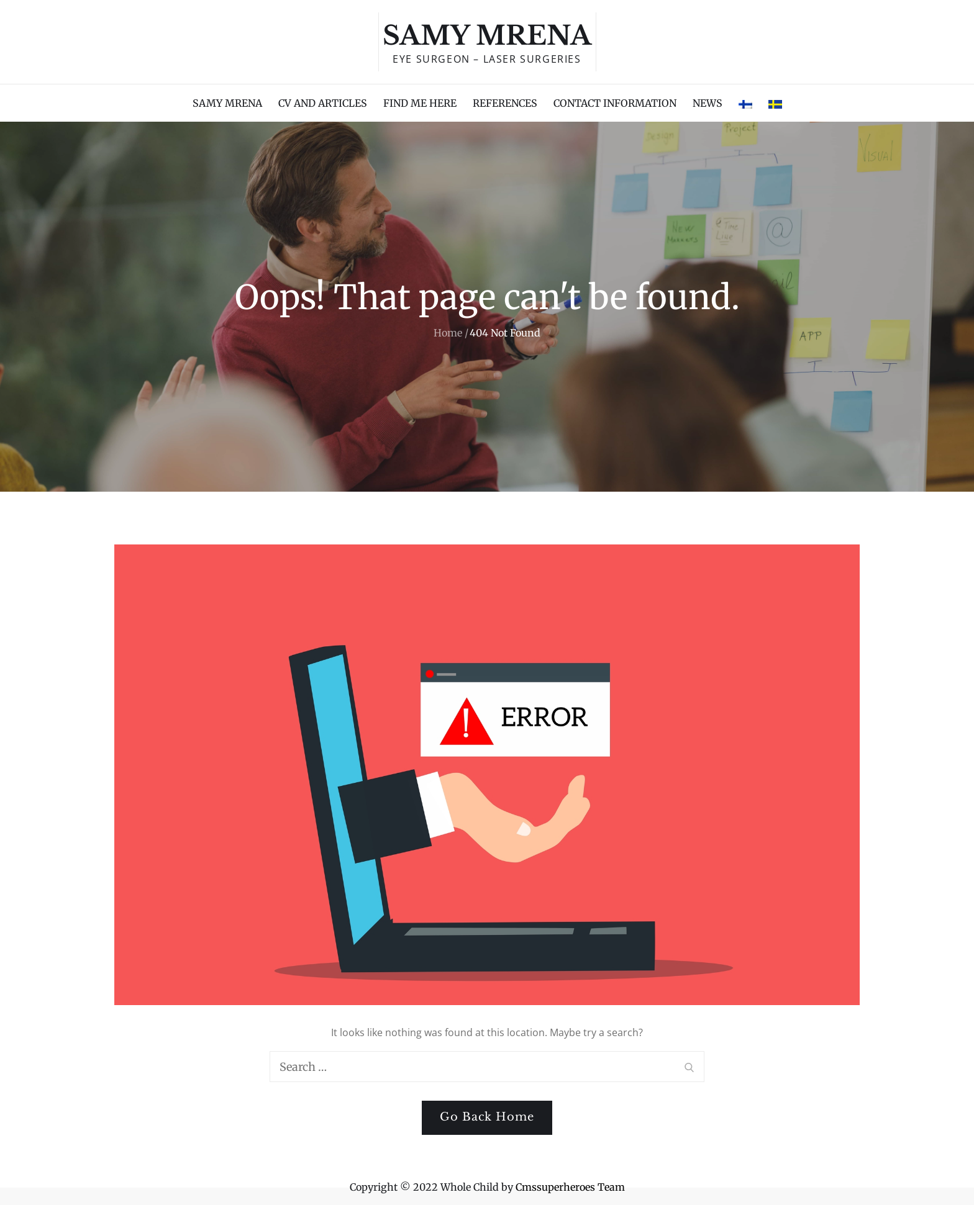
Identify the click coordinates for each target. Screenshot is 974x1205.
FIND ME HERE (420, 103)
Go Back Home (487, 1117)
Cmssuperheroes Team (570, 1187)
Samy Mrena (487, 35)
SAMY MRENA (227, 103)
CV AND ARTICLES (322, 103)
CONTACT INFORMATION (614, 103)
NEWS (707, 103)
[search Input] (487, 1066)
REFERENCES (505, 103)
